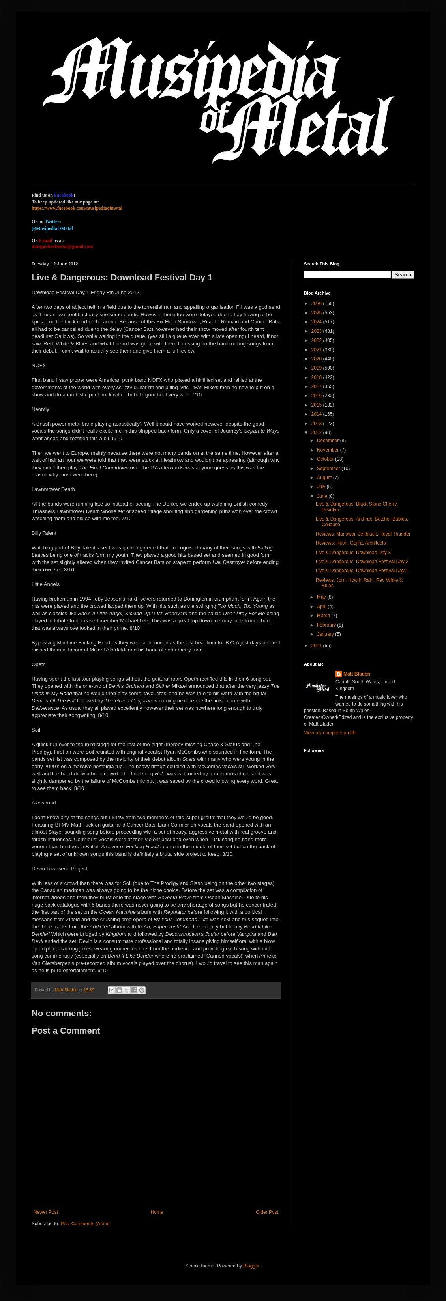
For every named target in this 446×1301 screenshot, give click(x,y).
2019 (317, 368)
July (322, 486)
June (322, 496)
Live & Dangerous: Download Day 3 (353, 552)
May (322, 597)
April (322, 606)
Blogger (251, 1266)
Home (157, 1212)
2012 (317, 432)
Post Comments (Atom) (85, 1223)
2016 (317, 395)
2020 (317, 359)
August (325, 477)
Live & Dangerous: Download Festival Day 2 (362, 561)
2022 (317, 340)
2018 (317, 377)
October (326, 459)
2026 (317, 303)
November (328, 450)
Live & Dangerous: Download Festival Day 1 (362, 570)
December (328, 440)
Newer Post (46, 1212)
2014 (317, 414)
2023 (317, 331)
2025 (317, 312)
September (329, 468)
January (326, 634)
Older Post (267, 1212)
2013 (317, 423)
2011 (317, 645)
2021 (317, 350)
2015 (317, 405)
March (324, 615)
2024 (317, 322)
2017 (317, 386)
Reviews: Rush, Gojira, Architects (351, 543)
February (327, 625)
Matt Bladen (356, 674)
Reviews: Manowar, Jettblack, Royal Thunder (363, 534)
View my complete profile (330, 732)
